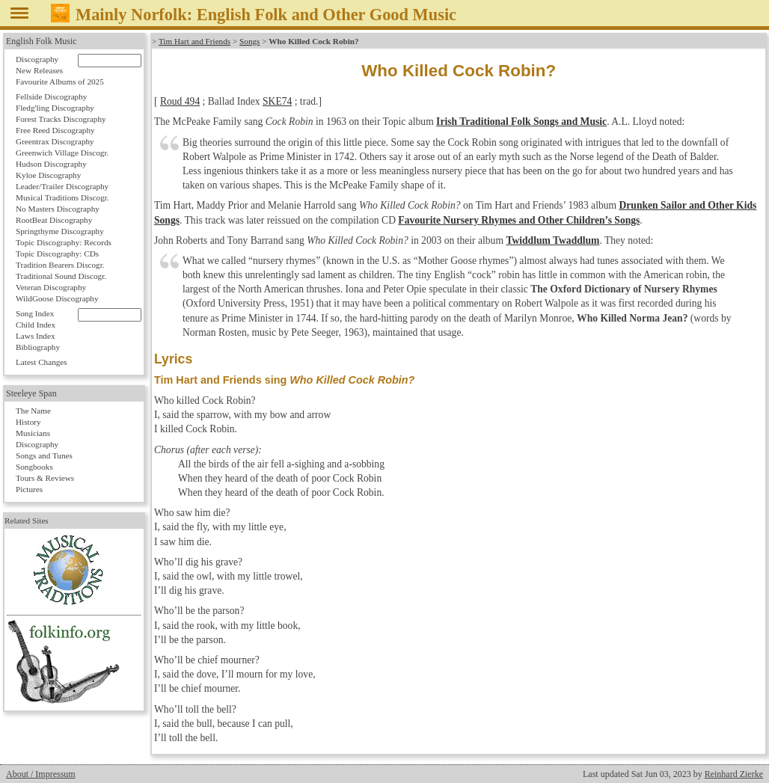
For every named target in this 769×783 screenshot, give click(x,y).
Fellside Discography (51, 96)
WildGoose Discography (57, 298)
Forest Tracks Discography (61, 118)
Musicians (33, 433)
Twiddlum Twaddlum (552, 240)
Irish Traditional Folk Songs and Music (521, 121)
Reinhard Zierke (734, 774)
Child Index (35, 324)
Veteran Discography (51, 287)
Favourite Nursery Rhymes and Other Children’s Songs (519, 220)
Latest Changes (41, 361)
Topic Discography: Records (63, 242)
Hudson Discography (51, 163)
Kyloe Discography (48, 175)
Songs (249, 41)
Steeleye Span (31, 393)
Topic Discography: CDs (57, 253)
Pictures (29, 489)
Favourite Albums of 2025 (60, 81)
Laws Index (35, 335)
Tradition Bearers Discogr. (60, 264)
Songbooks (34, 466)
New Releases (39, 70)
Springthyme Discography (60, 231)
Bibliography (38, 347)
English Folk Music (41, 41)
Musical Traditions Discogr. (62, 197)
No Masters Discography (57, 208)
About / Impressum (41, 774)
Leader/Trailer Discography (62, 186)
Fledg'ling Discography (55, 107)
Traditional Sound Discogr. (61, 275)
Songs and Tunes (44, 455)
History (28, 421)
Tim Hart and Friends (194, 41)
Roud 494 (180, 101)
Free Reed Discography (55, 130)
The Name (33, 410)
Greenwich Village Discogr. (62, 152)
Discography (37, 59)
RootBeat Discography (54, 219)
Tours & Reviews (45, 477)
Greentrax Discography (55, 141)
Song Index (35, 313)
